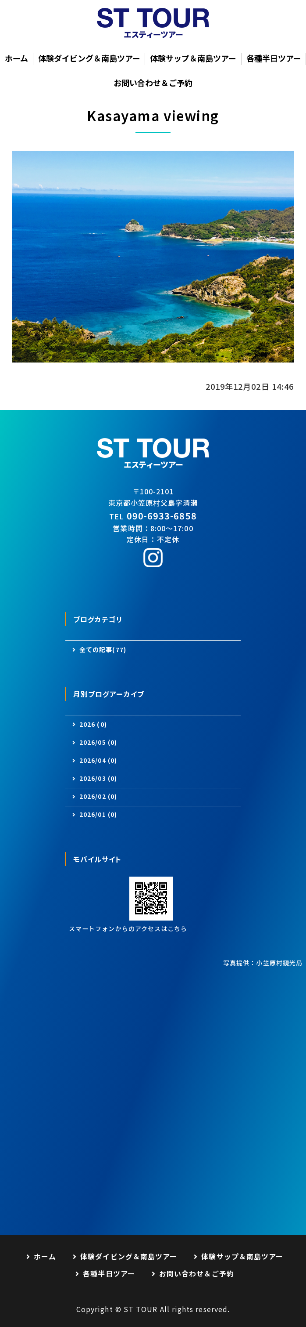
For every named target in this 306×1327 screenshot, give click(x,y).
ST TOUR (141, 1309)
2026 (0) (93, 724)
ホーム (16, 58)
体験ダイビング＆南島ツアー (89, 58)
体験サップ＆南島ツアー (193, 58)
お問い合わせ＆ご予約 (153, 82)
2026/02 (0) (98, 796)
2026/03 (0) (98, 778)
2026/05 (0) (98, 742)
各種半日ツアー (273, 58)
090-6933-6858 (162, 515)
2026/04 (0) (98, 760)
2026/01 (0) (98, 814)
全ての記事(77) (102, 649)
